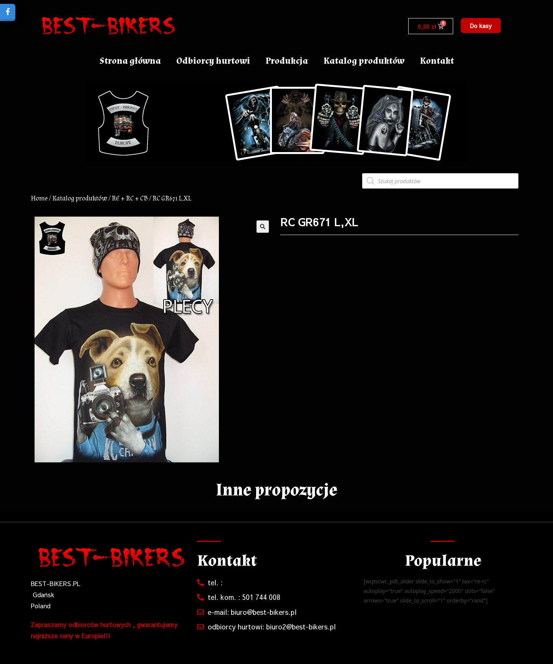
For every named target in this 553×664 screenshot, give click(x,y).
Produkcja (286, 61)
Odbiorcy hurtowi (213, 61)
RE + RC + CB (130, 198)
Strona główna (130, 61)
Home (39, 198)
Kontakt (437, 61)
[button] (481, 25)
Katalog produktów (363, 61)
